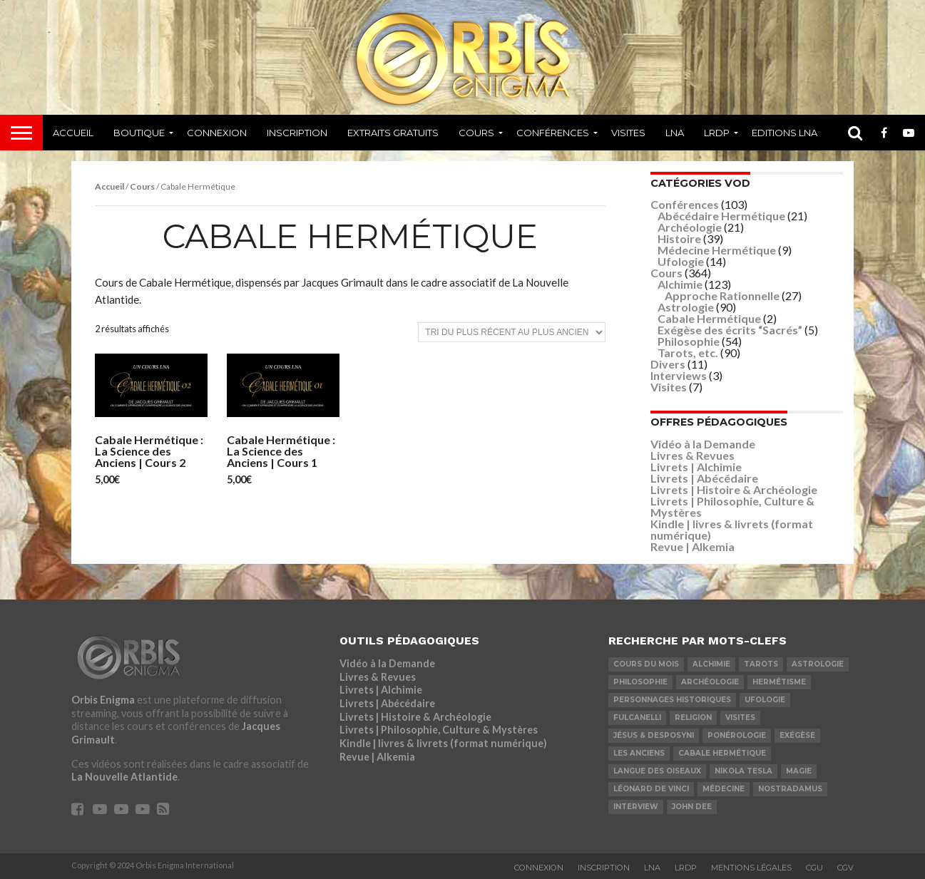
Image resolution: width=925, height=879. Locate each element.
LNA (674, 132)
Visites (628, 132)
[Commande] (511, 332)
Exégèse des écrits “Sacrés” (730, 329)
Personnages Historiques (672, 699)
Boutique (139, 132)
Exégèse (797, 735)
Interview (635, 806)
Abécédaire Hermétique (721, 215)
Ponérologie (736, 735)
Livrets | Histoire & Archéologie (733, 489)
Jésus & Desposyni (653, 735)
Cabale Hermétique (709, 318)
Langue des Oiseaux (657, 771)
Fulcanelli (637, 717)
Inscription (297, 132)
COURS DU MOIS (646, 664)
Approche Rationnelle (722, 295)
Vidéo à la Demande (702, 444)
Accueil (73, 132)
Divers (667, 364)
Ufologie (681, 261)
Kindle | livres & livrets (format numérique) (731, 529)
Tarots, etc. (688, 352)
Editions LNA (784, 132)
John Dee (692, 806)
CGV (845, 868)
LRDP (717, 132)
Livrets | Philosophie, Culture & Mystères (732, 506)
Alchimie (680, 284)
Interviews (678, 375)
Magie (799, 771)
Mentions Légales (751, 868)
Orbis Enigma (103, 700)
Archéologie (690, 227)
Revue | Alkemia (692, 546)
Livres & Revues (692, 455)
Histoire (679, 238)
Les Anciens (639, 753)
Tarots (761, 664)
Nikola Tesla (743, 771)
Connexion (217, 132)
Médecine (723, 788)
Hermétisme (779, 682)
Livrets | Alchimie (696, 466)
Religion (693, 717)
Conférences (552, 132)
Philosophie (689, 341)
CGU (814, 868)
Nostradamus (790, 788)
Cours (476, 132)
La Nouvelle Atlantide (124, 777)
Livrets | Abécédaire (704, 478)
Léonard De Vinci (651, 788)
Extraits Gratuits (393, 132)
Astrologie (686, 307)
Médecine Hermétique (717, 250)
